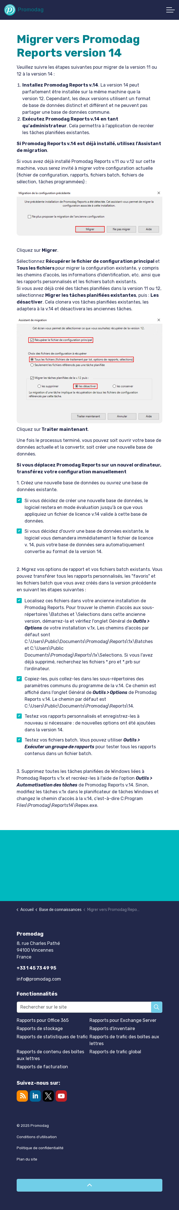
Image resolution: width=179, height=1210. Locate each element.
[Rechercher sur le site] (89, 1007)
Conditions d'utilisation (37, 1137)
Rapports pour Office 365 (43, 1020)
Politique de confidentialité (40, 1148)
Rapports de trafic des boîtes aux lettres (124, 1040)
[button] (156, 1007)
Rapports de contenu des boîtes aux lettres (50, 1055)
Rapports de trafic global (115, 1051)
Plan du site (27, 1159)
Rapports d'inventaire (112, 1028)
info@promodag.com (39, 979)
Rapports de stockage (40, 1028)
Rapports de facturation (42, 1066)
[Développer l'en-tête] (170, 10)
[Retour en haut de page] (89, 1185)
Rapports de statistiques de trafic (52, 1036)
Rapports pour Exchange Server (123, 1020)
